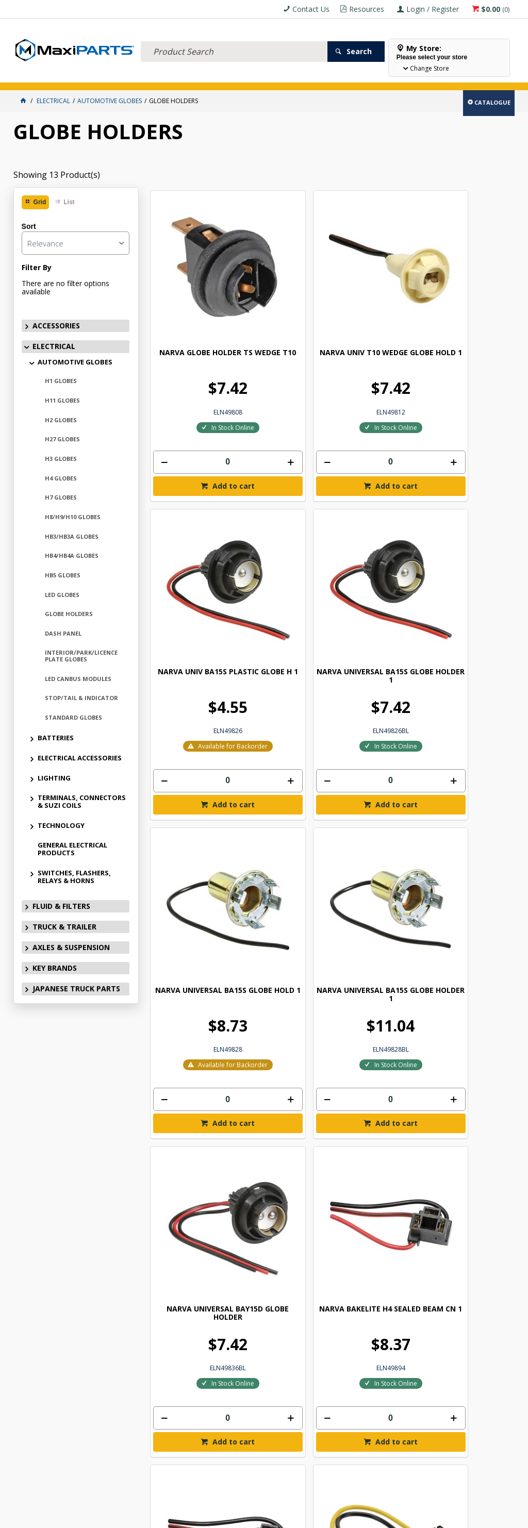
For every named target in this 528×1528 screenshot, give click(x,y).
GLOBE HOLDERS (69, 614)
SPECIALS (339, 76)
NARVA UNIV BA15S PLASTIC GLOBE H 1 (376, 279)
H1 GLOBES (61, 381)
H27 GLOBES (62, 439)
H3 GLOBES (61, 458)
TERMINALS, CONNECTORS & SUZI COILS (82, 801)
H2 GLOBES (61, 420)
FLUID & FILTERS (129, 76)
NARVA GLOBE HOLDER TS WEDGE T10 (192, 283)
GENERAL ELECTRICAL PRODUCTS (72, 848)
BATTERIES (56, 737)
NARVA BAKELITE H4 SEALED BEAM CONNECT (192, 797)
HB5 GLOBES (62, 575)
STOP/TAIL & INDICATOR (81, 698)
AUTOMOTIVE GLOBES (75, 362)
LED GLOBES (62, 595)
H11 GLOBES (62, 400)
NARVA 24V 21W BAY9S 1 (192, 1041)
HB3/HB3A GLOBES (71, 536)
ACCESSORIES (37, 76)
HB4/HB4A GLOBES (71, 555)
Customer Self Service (255, 1516)
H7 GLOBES (61, 497)
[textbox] (234, 38)
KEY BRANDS (299, 76)
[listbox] (75, 243)
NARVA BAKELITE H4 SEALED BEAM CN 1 (468, 540)
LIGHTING (54, 778)
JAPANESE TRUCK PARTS (76, 988)
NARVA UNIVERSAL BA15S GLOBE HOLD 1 (192, 540)
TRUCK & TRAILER (184, 76)
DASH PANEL (63, 633)
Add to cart (197, 418)
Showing (56, 174)
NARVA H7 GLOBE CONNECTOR (284, 793)
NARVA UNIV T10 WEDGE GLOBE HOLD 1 (284, 283)
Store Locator (385, 76)
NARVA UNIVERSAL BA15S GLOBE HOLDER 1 (468, 283)
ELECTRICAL (81, 76)
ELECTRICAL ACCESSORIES (80, 757)
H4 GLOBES (61, 478)
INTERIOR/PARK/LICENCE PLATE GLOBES (81, 656)
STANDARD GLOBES (73, 717)
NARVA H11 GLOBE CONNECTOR (376, 793)
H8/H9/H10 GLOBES (73, 517)
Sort (29, 226)
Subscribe (481, 1236)
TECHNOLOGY (61, 825)
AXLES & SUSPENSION (245, 76)
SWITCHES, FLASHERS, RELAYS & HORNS (74, 876)
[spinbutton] (192, 393)
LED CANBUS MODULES (78, 679)
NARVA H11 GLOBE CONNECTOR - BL (468, 793)
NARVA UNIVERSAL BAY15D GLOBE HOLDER (376, 540)
